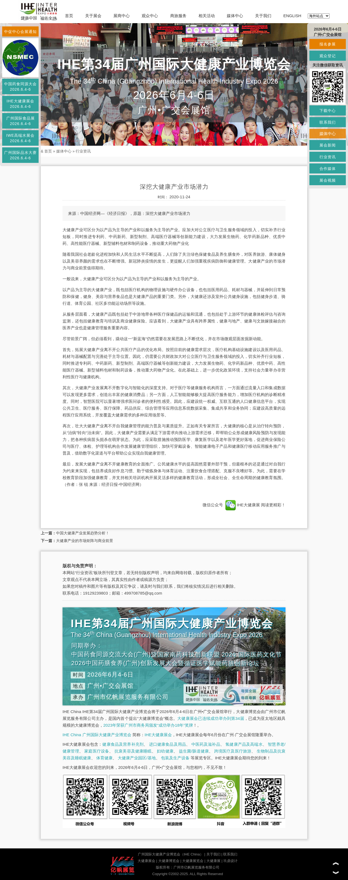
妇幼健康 (165, 751)
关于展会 (93, 15)
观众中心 (150, 15)
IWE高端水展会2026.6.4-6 (20, 138)
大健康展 (213, 861)
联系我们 (230, 854)
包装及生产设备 (175, 758)
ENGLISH (292, 15)
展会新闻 (327, 145)
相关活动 (206, 15)
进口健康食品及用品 (167, 744)
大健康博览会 (168, 861)
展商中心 (121, 15)
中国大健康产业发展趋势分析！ (82, 533)
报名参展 (327, 44)
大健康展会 (146, 861)
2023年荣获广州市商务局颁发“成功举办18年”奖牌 (148, 725)
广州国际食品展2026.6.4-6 (20, 121)
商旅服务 (178, 15)
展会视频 (327, 180)
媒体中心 (235, 15)
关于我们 (263, 15)
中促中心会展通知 (20, 31)
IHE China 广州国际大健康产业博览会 (97, 734)
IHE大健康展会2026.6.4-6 (20, 104)
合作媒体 (327, 168)
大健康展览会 (192, 861)
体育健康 (104, 758)
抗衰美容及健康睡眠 (133, 751)
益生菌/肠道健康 (194, 751)
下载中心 (327, 110)
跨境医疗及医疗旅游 (232, 751)
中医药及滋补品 (205, 744)
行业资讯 (83, 151)
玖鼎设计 (230, 861)
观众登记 (327, 56)
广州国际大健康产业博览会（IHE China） (170, 854)
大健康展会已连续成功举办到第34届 (210, 718)
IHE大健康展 (242, 505)
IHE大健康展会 (158, 734)
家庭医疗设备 (96, 751)
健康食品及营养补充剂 (123, 744)
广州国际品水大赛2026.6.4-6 (20, 155)
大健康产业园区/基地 (137, 758)
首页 (69, 15)
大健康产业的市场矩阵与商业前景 (84, 540)
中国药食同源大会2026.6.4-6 (20, 87)
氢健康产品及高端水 (243, 744)
